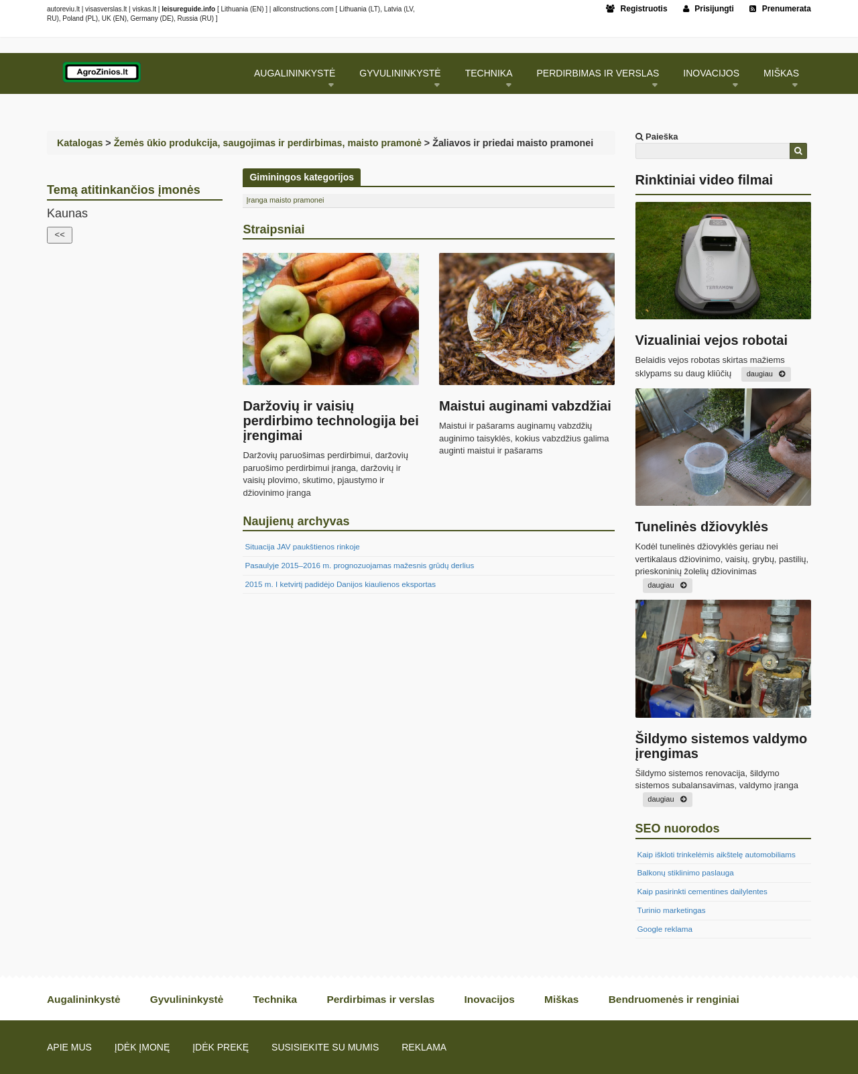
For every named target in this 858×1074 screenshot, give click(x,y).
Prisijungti (708, 8)
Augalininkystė (294, 73)
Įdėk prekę (220, 1047)
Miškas (781, 73)
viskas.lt (144, 9)
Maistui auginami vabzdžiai (525, 405)
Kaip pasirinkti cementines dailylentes (702, 891)
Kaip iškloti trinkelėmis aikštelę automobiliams (716, 854)
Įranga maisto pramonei (285, 200)
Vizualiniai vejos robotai (711, 340)
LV (409, 9)
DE (167, 18)
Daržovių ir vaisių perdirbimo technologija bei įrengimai (330, 420)
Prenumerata (780, 8)
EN (256, 9)
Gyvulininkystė (399, 73)
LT (374, 9)
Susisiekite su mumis (325, 1047)
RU (51, 18)
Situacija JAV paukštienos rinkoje (302, 546)
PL (92, 18)
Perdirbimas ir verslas (598, 73)
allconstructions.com (303, 9)
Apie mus (69, 1047)
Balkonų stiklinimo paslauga (685, 872)
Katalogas (80, 143)
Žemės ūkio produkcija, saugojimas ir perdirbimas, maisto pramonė (268, 143)
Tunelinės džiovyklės (702, 526)
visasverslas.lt (106, 9)
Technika (489, 73)
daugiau (760, 374)
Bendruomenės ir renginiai (674, 999)
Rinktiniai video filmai (704, 179)
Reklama (424, 1047)
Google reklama (665, 928)
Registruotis (636, 8)
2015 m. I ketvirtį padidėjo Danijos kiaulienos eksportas (340, 584)
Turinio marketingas (671, 910)
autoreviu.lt (63, 9)
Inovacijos (711, 73)
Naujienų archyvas (296, 521)
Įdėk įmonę (142, 1047)
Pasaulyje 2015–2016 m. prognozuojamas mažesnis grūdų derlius (359, 565)
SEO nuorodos (677, 828)
